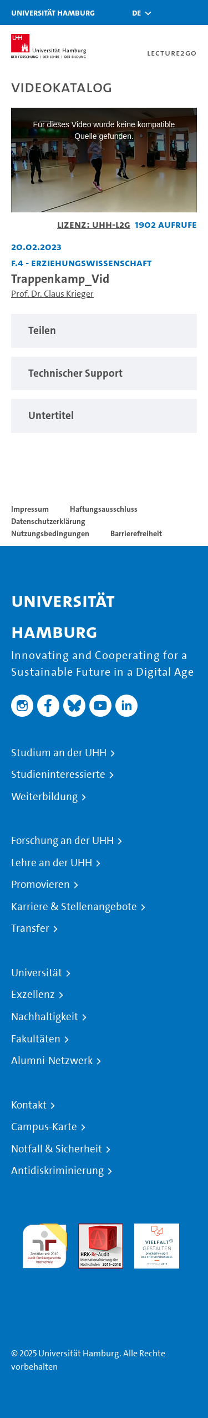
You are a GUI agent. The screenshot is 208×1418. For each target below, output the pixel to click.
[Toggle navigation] (194, 12)
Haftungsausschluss (104, 509)
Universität (36, 973)
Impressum (30, 509)
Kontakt (29, 1105)
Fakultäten (35, 1039)
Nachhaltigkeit (44, 1017)
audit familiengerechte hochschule (44, 1243)
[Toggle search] (166, 12)
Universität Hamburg (53, 12)
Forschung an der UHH (62, 840)
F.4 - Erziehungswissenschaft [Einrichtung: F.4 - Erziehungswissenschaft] (81, 262)
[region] (104, 331)
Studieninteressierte (58, 774)
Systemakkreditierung (44, 1275)
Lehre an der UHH (51, 863)
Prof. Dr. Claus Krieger (52, 293)
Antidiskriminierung (57, 1171)
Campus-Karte (44, 1127)
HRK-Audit (154, 1230)
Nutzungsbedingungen (50, 533)
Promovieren (40, 884)
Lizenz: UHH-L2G (93, 224)
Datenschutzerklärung (48, 521)
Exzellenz (33, 994)
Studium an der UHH (58, 753)
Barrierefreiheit (136, 533)
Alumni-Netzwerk (52, 1060)
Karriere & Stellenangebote (74, 907)
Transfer (30, 928)
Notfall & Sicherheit (56, 1149)
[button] (136, 12)
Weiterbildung (44, 797)
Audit (88, 1230)
